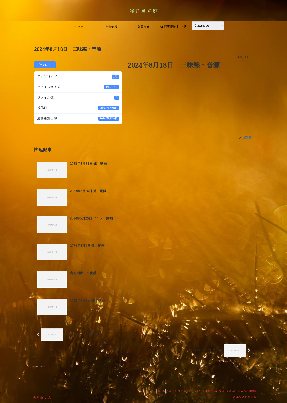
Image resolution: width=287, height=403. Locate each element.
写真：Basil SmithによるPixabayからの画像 (229, 391)
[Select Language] (208, 25)
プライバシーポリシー (187, 391)
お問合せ (165, 391)
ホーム (152, 391)
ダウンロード (45, 65)
